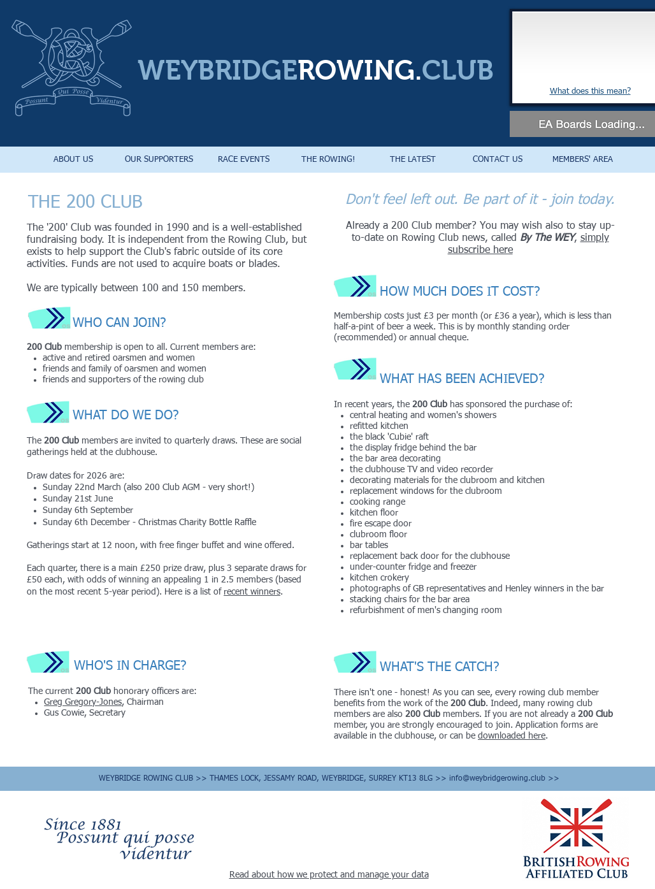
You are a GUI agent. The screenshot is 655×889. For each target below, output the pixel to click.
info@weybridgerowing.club (497, 779)
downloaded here (511, 736)
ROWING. (360, 70)
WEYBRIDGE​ (218, 70)
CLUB (458, 70)
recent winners (252, 592)
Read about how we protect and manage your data (329, 875)
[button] (73, 159)
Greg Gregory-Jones (83, 702)
